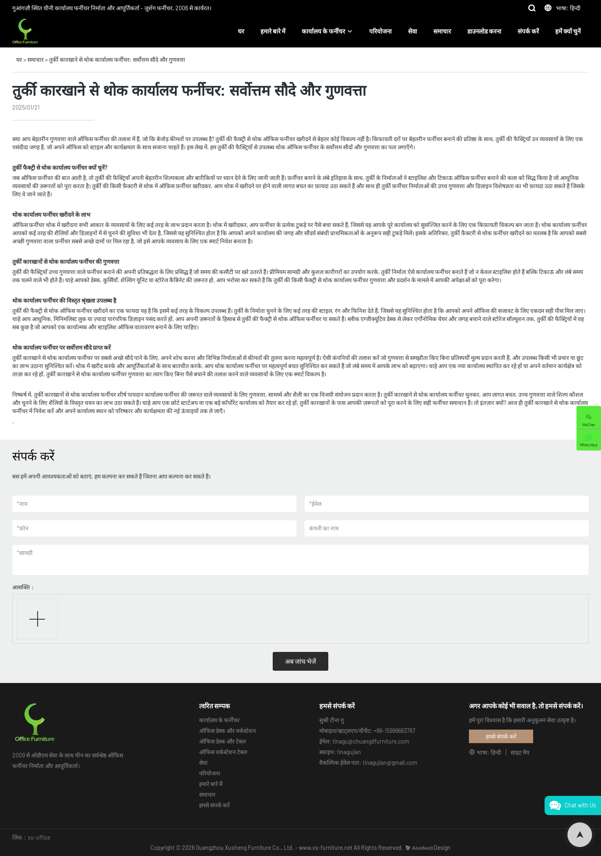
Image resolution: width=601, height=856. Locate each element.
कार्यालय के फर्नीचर (323, 31)
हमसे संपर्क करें (214, 805)
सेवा (412, 31)
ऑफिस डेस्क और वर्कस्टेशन (227, 730)
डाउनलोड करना (484, 31)
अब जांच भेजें (300, 661)
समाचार (442, 31)
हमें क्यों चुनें (568, 31)
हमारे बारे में (272, 31)
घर (241, 31)
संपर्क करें (528, 31)
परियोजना (380, 31)
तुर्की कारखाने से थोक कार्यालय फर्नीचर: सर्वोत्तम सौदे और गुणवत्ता (117, 59)
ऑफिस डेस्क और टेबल (222, 741)
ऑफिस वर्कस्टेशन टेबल (223, 751)
